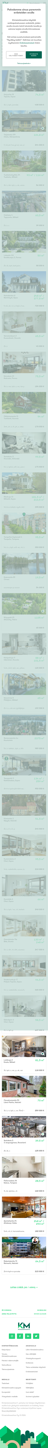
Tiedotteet (5, 1383)
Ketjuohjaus (6, 1350)
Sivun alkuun (40, 1314)
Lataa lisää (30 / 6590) (23, 1287)
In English (41, 1310)
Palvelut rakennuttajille (10, 1361)
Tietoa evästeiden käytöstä (36, 1367)
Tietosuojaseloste (8, 1369)
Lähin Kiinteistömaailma (34, 1350)
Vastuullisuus (6, 1365)
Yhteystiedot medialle (10, 1396)
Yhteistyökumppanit (33, 1358)
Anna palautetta (9, 1314)
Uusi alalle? (30, 1392)
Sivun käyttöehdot (9, 1411)
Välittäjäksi (30, 1388)
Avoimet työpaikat (32, 1396)
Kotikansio (29, 1363)
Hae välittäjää (31, 1354)
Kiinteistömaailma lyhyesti (11, 1388)
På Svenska (6, 1310)
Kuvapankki (6, 1392)
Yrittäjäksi (29, 1383)
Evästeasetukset (32, 1372)
